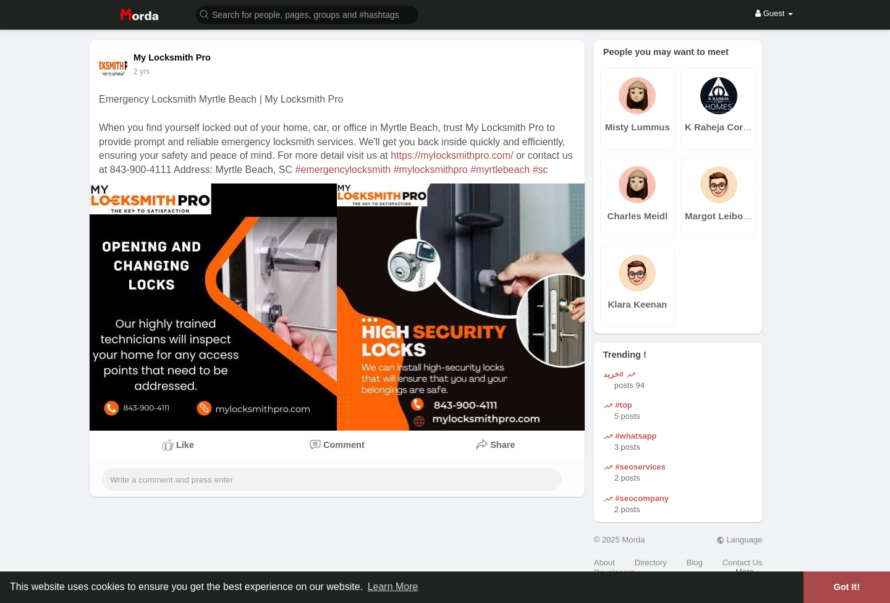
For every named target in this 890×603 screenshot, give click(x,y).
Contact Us (742, 563)
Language (739, 540)
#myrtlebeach (500, 169)
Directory (651, 563)
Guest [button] (774, 13)
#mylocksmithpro (431, 169)
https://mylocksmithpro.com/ (452, 155)
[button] (307, 14)
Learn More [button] (393, 586)
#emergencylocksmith (343, 169)
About (604, 563)
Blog (695, 563)
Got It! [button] (847, 587)
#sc (540, 169)
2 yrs (142, 71)
